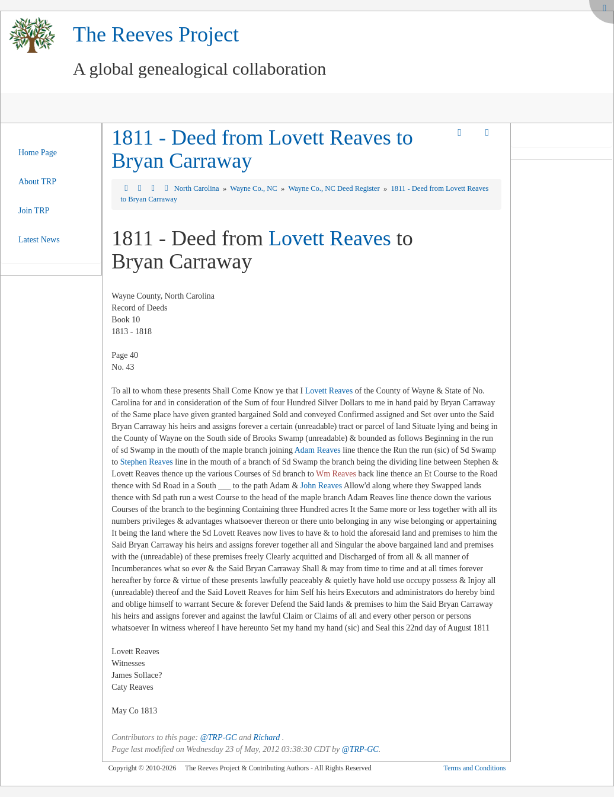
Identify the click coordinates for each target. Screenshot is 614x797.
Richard (267, 737)
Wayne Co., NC (254, 188)
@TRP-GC (218, 737)
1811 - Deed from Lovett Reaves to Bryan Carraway (262, 149)
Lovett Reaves (329, 238)
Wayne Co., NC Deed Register (334, 188)
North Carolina (197, 188)
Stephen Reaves (146, 461)
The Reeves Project (156, 34)
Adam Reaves (318, 450)
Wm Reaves (336, 473)
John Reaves (321, 485)
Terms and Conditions (474, 768)
